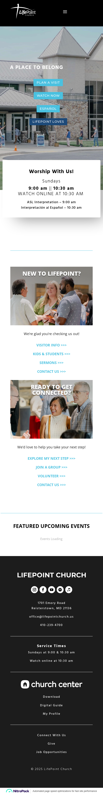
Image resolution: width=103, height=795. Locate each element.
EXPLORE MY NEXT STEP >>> (51, 458)
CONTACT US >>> (51, 371)
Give (51, 743)
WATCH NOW (48, 95)
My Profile (51, 713)
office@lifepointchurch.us (51, 616)
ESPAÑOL (48, 109)
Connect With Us (51, 735)
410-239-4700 (51, 625)
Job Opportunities (51, 752)
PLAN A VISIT (48, 82)
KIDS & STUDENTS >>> (51, 353)
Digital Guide (51, 705)
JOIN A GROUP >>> (51, 467)
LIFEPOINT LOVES (48, 121)
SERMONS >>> (51, 362)
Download (51, 696)
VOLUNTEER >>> (51, 476)
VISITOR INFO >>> (51, 345)
